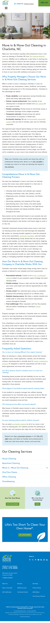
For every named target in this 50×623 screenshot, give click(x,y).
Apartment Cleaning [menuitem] (24, 463)
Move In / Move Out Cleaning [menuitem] (25, 468)
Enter (37, 504)
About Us (5, 583)
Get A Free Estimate (12, 504)
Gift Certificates (6, 592)
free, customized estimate (22, 436)
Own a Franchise (7, 588)
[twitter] (33, 560)
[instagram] (44, 560)
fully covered (39, 104)
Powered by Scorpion (25, 616)
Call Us (44, 3)
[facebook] (30, 560)
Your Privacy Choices (39, 596)
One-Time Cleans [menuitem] (24, 472)
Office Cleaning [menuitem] (24, 477)
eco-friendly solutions (19, 424)
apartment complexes (27, 236)
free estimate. (9, 167)
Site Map (35, 583)
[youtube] (38, 560)
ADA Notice (36, 592)
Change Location (29, 3)
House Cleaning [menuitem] (24, 458)
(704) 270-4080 (37, 162)
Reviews (19, 583)
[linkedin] (47, 560)
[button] (6, 8)
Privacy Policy (37, 588)
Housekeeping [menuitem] (24, 481)
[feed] (41, 560)
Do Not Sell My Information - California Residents (25, 611)
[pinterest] (35, 560)
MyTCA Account (21, 588)
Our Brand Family (22, 592)
